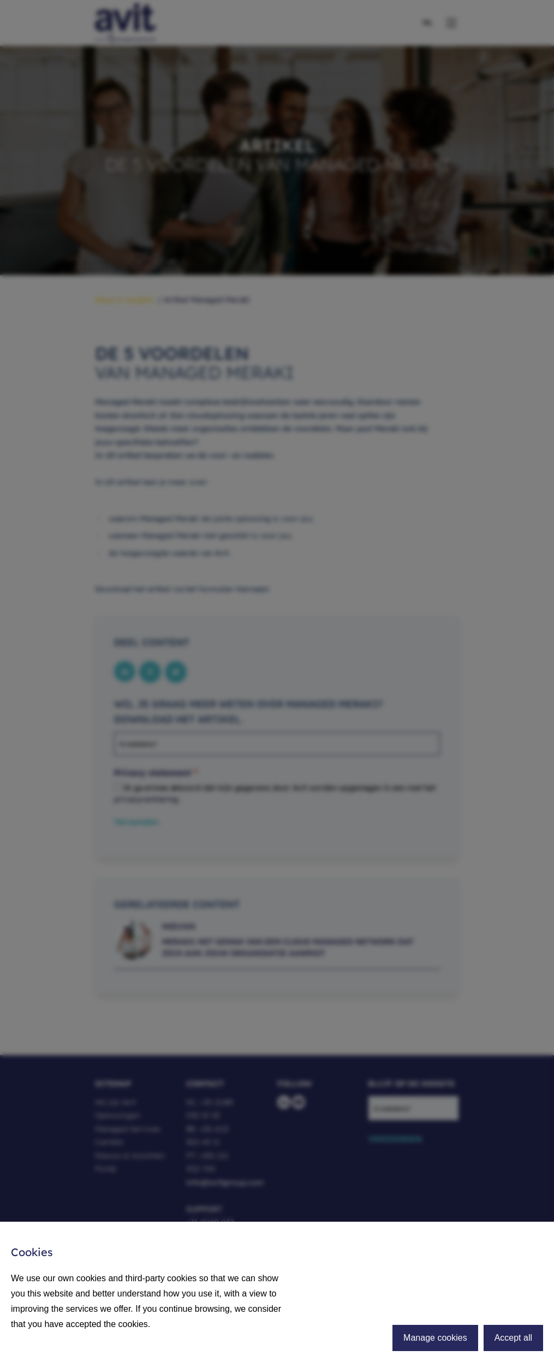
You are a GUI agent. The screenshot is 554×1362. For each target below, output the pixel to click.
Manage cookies (435, 1337)
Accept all (513, 1337)
